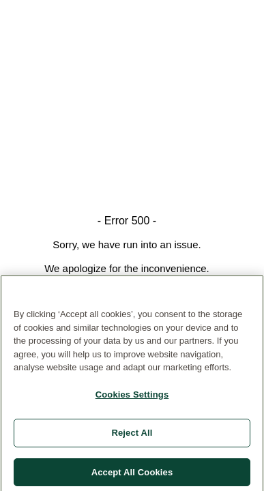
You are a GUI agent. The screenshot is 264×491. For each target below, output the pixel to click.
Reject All (131, 435)
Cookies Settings (132, 396)
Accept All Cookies (132, 474)
